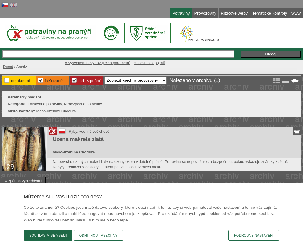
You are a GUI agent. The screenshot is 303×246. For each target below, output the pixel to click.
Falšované (54, 80)
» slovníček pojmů (149, 63)
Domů (8, 66)
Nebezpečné (89, 80)
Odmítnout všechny (98, 235)
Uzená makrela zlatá (78, 139)
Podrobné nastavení (254, 235)
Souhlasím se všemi (48, 235)
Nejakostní (20, 80)
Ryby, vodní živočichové (89, 131)
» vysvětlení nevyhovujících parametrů (97, 63)
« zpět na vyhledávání (23, 181)
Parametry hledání (24, 97)
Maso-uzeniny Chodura (74, 152)
